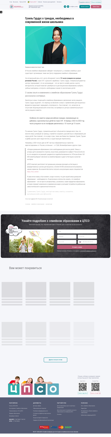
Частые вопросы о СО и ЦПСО (16, 414)
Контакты (59, 418)
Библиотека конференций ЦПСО (88, 418)
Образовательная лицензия (39, 412)
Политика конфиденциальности (40, 414)
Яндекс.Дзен (84, 412)
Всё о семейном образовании (88, 409)
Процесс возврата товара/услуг (40, 421)
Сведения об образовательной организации (43, 423)
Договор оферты (37, 409)
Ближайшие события (14, 419)
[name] (77, 235)
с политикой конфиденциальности (88, 254)
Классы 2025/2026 (13, 409)
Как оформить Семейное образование (18, 412)
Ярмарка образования (14, 417)
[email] (67, 245)
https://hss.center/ (33, 173)
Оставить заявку (77, 250)
